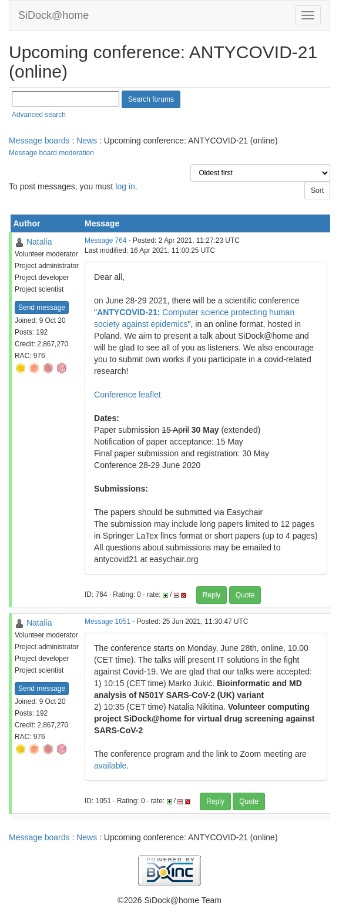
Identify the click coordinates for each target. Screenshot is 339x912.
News (86, 140)
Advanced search (39, 115)
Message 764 (105, 240)
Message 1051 (107, 621)
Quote (245, 595)
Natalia (39, 241)
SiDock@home (53, 15)
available (110, 765)
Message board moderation (51, 153)
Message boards (39, 140)
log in (125, 186)
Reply (212, 595)
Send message (41, 307)
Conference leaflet (127, 394)
